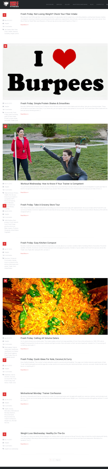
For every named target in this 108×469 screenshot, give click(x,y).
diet (5, 29)
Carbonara (7, 349)
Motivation (7, 411)
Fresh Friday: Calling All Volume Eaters (40, 338)
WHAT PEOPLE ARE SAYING (80, 4)
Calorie (15, 347)
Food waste (7, 260)
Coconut (12, 376)
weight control (14, 33)
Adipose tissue (8, 193)
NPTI (12, 199)
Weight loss (7, 420)
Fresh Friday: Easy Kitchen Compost (38, 243)
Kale (13, 380)
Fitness (16, 193)
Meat (5, 228)
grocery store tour (9, 226)
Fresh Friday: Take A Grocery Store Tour (40, 205)
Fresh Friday (11, 224)
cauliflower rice (9, 351)
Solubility (7, 33)
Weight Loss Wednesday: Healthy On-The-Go (43, 433)
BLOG (91, 4)
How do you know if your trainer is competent (10, 197)
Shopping (7, 230)
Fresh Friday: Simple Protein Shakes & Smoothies (45, 103)
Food (11, 222)
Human (11, 409)
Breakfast (7, 374)
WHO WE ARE (49, 4)
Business (7, 258)
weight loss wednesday (11, 449)
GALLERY (67, 4)
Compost (13, 258)
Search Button (107, 4)
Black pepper (8, 347)
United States (14, 230)
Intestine (15, 31)
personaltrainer (8, 203)
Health (10, 31)
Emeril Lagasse (12, 353)
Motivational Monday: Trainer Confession (41, 393)
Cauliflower (14, 349)
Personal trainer (9, 414)
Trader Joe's (14, 120)
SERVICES (59, 4)
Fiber (16, 29)
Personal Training (9, 201)
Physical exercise (9, 416)
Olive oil (14, 355)
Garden (14, 260)
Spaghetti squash (9, 357)
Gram (6, 31)
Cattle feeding (8, 220)
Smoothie (7, 120)
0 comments (8, 26)
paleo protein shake (10, 116)
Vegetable (7, 232)
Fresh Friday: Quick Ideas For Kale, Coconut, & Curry (46, 359)
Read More (24, 24)
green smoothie (13, 114)
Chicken (6, 376)
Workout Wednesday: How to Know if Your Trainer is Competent (52, 183)
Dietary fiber (10, 29)
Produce (15, 228)
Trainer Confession (10, 418)
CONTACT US (100, 4)
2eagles (6, 23)
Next (58, 460)
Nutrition (12, 413)
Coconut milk (8, 112)
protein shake (13, 118)
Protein (6, 118)
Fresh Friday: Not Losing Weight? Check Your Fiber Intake (49, 14)
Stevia (6, 382)
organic (10, 228)
